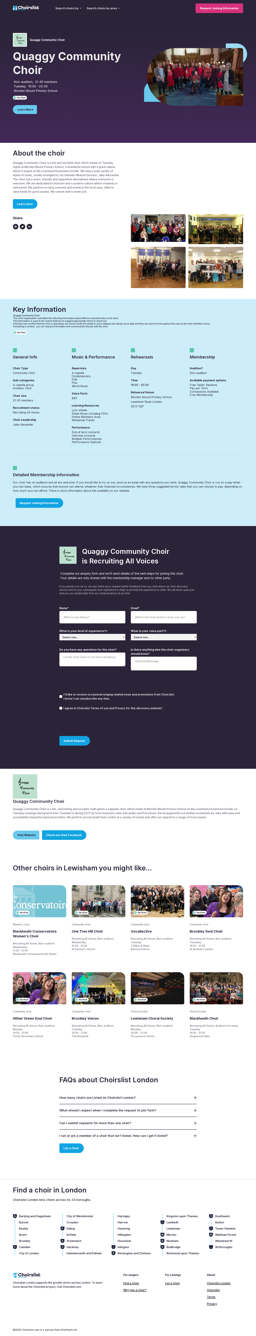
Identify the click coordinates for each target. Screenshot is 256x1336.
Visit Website (26, 835)
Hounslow (124, 1241)
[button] (68, 8)
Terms (211, 1297)
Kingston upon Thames (182, 1216)
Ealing (71, 1228)
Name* (64, 608)
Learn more (25, 204)
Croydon (72, 1222)
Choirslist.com (72, 1286)
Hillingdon (124, 1234)
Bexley (23, 1228)
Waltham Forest (225, 1234)
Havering (124, 1228)
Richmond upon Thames (183, 1253)
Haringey (124, 1216)
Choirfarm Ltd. (68, 1329)
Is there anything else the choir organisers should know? (160, 651)
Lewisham (173, 1228)
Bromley (24, 1241)
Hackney (73, 1247)
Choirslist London (219, 1283)
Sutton (219, 1222)
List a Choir (71, 1148)
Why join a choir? (134, 1290)
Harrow (123, 1222)
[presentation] (85, 722)
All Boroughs (223, 1247)
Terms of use (100, 708)
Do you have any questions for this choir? (88, 649)
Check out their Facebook (64, 835)
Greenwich (74, 1241)
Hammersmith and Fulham (84, 1253)
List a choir (172, 1283)
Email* (135, 608)
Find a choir (131, 1283)
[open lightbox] (158, 228)
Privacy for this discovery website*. (139, 708)
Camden (24, 1247)
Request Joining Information (219, 8)
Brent (23, 1234)
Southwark (222, 1216)
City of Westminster (80, 1216)
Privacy (212, 1303)
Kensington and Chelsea (134, 1253)
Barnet (23, 1222)
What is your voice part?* (149, 631)
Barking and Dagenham (35, 1216)
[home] (26, 8)
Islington (123, 1247)
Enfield (71, 1234)
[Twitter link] (22, 226)
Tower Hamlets (225, 1228)
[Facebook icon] (15, 226)
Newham (172, 1241)
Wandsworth (223, 1241)
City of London (29, 1253)
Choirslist (213, 1290)
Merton (171, 1234)
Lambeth (172, 1222)
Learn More (25, 109)
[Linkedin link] (29, 226)
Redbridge (173, 1247)
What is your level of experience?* (83, 631)
